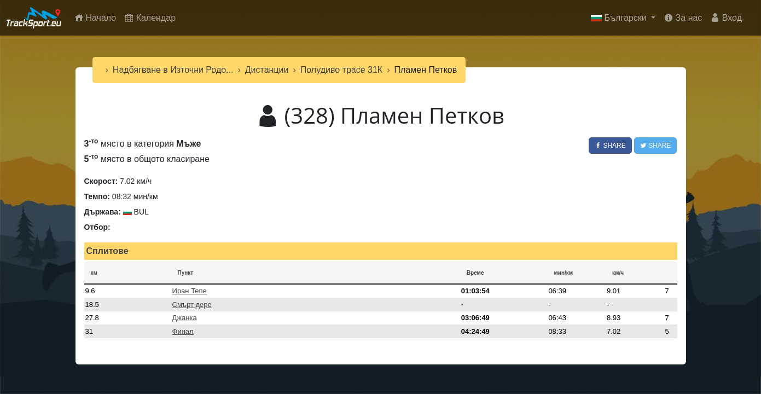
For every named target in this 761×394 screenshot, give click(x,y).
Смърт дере (192, 304)
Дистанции (267, 69)
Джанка (184, 318)
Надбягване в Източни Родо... (173, 69)
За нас (683, 17)
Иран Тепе (189, 291)
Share (610, 145)
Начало (97, 16)
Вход (726, 17)
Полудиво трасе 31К (341, 69)
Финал (183, 331)
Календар (150, 17)
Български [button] (620, 17)
